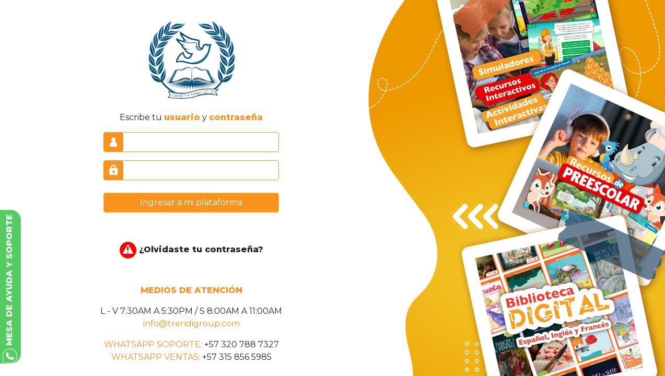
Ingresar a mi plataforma (191, 202)
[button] (10, 286)
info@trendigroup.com (191, 323)
